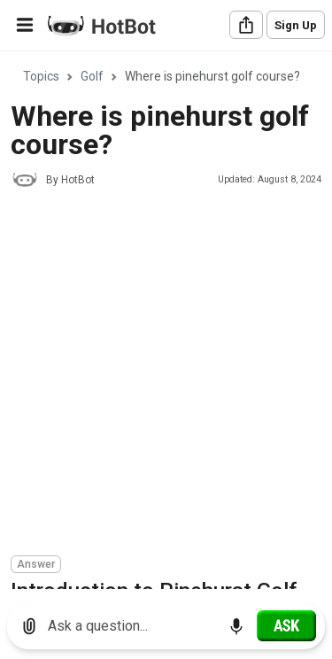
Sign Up (295, 25)
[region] (166, 321)
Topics (41, 76)
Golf (92, 76)
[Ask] (286, 625)
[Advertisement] (166, 374)
